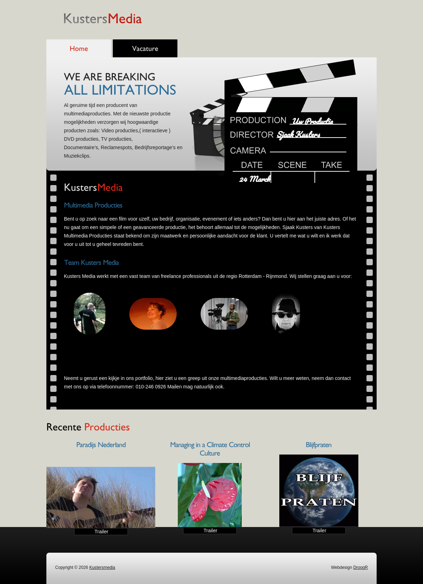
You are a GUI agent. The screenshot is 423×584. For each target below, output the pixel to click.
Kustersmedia (102, 567)
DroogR (360, 567)
